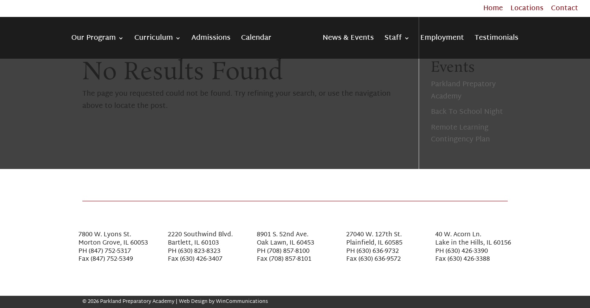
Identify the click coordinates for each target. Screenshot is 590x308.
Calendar (256, 40)
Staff (393, 40)
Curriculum (153, 40)
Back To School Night (467, 112)
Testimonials (496, 40)
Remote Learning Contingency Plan (460, 134)
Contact (564, 10)
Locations (527, 10)
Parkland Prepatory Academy (463, 90)
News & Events (348, 40)
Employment (442, 40)
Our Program (93, 40)
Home (493, 10)
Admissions (210, 40)
